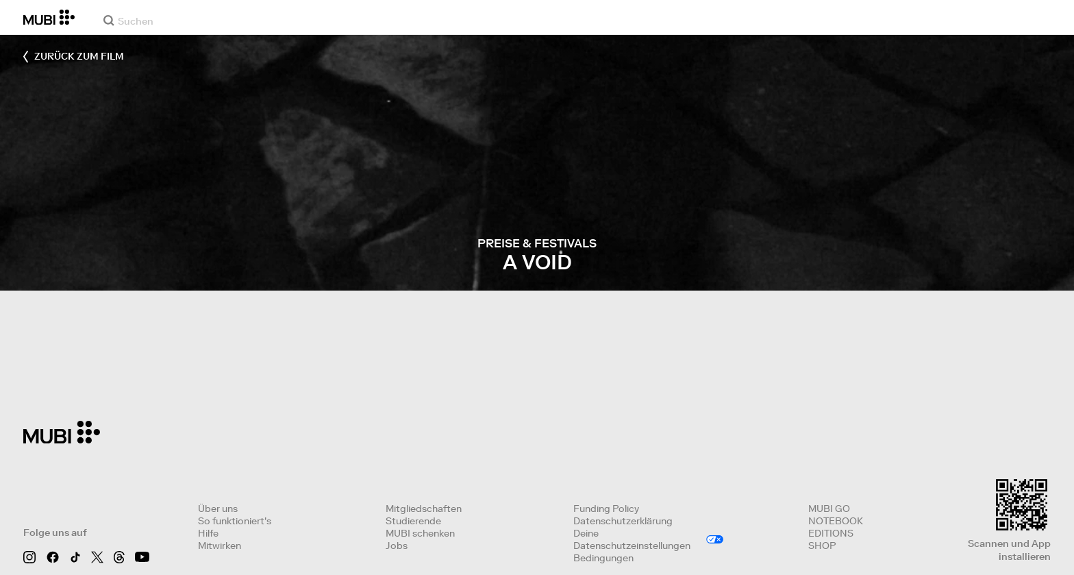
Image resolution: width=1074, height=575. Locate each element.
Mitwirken (219, 545)
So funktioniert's (234, 521)
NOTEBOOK (835, 521)
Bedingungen (603, 558)
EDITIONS (830, 533)
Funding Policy (606, 508)
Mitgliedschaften (424, 508)
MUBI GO (829, 508)
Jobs (397, 545)
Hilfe (208, 533)
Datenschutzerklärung (623, 521)
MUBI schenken (420, 533)
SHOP (822, 545)
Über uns (218, 508)
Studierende (413, 521)
